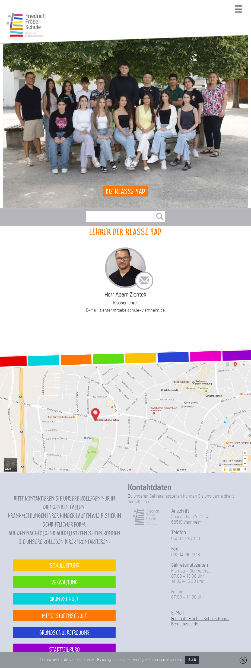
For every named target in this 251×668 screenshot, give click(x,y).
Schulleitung (64, 565)
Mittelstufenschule (64, 615)
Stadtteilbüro (64, 649)
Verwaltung (64, 582)
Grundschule (64, 598)
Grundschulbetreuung (64, 632)
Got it (192, 660)
